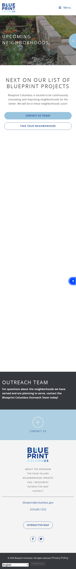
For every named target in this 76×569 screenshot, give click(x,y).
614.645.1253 (38, 509)
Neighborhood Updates (38, 477)
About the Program (38, 469)
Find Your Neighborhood (38, 126)
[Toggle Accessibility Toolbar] (72, 281)
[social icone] (33, 539)
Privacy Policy (60, 558)
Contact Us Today (38, 115)
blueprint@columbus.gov (38, 502)
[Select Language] (15, 565)
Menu (64, 7)
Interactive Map (37, 486)
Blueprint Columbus (8, 7)
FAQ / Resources (37, 482)
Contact (37, 491)
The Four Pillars (38, 473)
